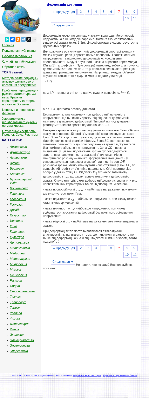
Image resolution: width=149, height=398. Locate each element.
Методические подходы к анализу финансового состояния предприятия (20, 81)
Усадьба (16, 313)
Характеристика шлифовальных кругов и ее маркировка (19, 122)
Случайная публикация (19, 61)
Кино (13, 226)
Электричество (22, 340)
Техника (16, 296)
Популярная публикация (19, 50)
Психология (18, 275)
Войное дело (19, 188)
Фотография (19, 324)
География (18, 199)
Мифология (18, 264)
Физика (15, 318)
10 (127, 18)
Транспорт (18, 302)
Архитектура (20, 152)
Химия (14, 329)
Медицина (17, 253)
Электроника (20, 345)
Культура (17, 237)
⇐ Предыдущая (63, 12)
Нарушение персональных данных (120, 375)
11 (135, 18)
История (16, 220)
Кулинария (17, 231)
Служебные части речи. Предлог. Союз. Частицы (20, 132)
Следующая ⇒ (62, 25)
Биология (17, 168)
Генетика (17, 193)
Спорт (15, 286)
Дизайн (15, 210)
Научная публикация (17, 56)
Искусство (18, 215)
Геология (16, 204)
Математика (20, 248)
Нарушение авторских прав (87, 375)
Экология (17, 334)
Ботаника (17, 174)
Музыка (15, 269)
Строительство (22, 291)
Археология (18, 146)
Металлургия (20, 258)
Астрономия (19, 157)
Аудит (15, 163)
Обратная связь (13, 67)
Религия (16, 280)
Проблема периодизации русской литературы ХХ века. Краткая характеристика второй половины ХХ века (20, 97)
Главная (8, 45)
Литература (19, 242)
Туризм (15, 307)
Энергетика (19, 351)
